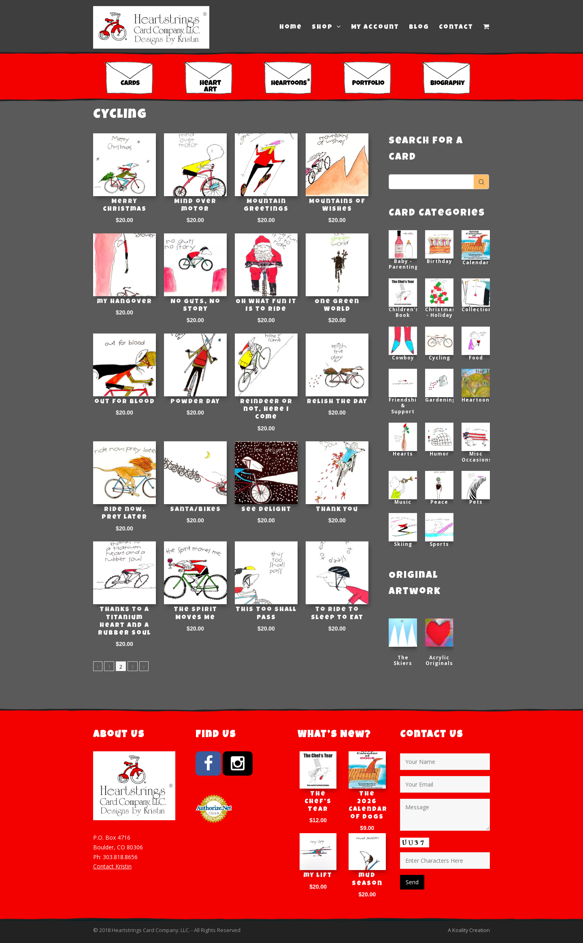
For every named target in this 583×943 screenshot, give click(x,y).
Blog (419, 27)
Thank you (337, 510)
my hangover (124, 302)
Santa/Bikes (195, 510)
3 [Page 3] (132, 666)
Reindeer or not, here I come (266, 410)
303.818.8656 (120, 857)
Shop (326, 27)
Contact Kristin (112, 866)
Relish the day (337, 402)
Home (290, 27)
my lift (318, 875)
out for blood (124, 402)
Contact (456, 27)
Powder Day (195, 402)
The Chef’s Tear (318, 802)
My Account (375, 27)
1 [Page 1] (109, 666)
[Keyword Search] (431, 182)
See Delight (266, 510)
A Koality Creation (469, 930)
